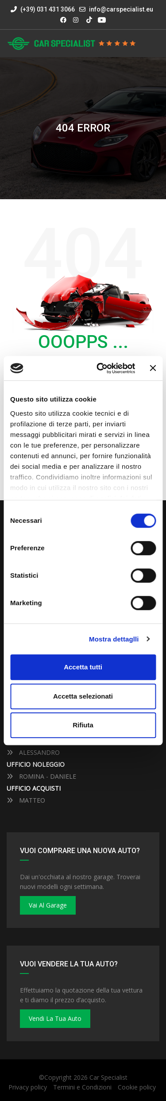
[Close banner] (153, 368)
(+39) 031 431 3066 (43, 9)
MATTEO (26, 800)
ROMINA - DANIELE (41, 776)
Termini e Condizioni (82, 1087)
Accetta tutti (83, 667)
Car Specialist (108, 1077)
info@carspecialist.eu (121, 9)
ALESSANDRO (33, 752)
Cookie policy (137, 1087)
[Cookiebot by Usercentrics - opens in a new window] (100, 368)
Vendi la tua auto (55, 1018)
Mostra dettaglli (114, 639)
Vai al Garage (48, 905)
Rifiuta (83, 725)
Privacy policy (27, 1087)
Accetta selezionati (83, 696)
